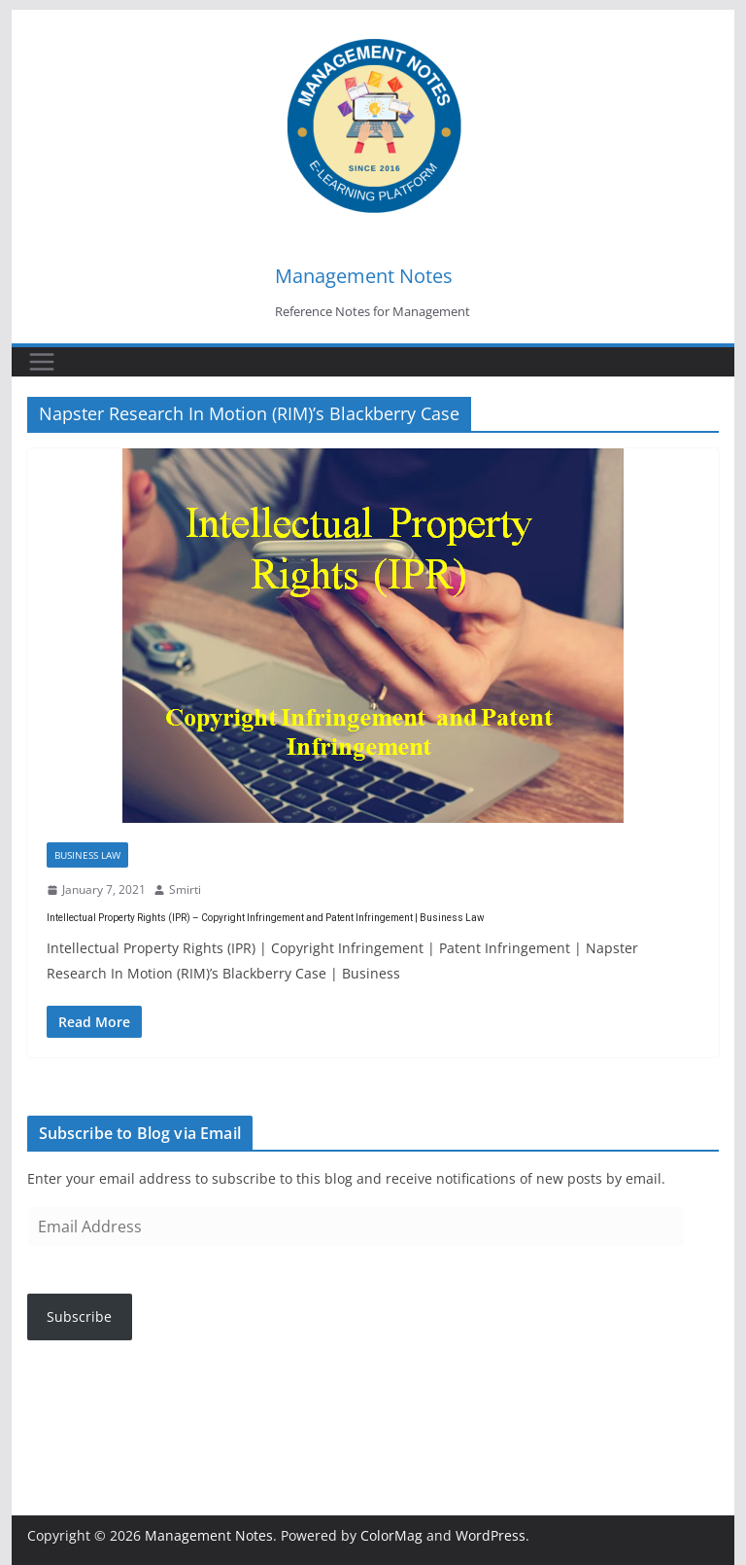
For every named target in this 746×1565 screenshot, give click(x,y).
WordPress (491, 1535)
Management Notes (364, 276)
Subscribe (79, 1316)
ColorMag (391, 1535)
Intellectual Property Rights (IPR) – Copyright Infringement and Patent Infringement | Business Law (266, 917)
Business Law (87, 855)
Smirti (185, 889)
